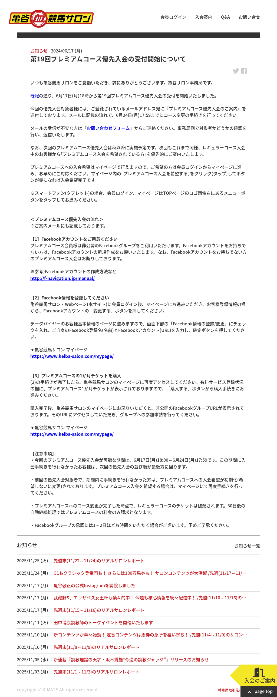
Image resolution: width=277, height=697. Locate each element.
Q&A (225, 17)
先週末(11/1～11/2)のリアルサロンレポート (97, 671)
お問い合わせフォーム (108, 128)
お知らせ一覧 (247, 545)
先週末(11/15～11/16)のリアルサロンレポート (99, 610)
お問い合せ (249, 17)
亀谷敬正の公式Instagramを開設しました (94, 585)
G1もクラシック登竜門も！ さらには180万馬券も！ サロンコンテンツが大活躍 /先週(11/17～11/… (150, 573)
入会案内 (203, 17)
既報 (34, 95)
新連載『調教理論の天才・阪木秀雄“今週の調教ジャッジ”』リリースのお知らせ (131, 659)
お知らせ (39, 50)
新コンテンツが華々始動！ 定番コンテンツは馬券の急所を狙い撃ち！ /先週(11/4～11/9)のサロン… (150, 634)
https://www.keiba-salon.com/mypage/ (72, 356)
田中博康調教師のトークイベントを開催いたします (103, 622)
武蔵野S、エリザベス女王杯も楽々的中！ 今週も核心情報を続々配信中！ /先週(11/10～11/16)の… (150, 597)
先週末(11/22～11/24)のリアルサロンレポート (99, 560)
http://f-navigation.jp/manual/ (62, 278)
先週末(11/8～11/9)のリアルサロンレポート (97, 647)
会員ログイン (173, 17)
